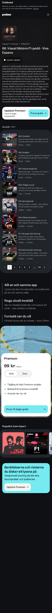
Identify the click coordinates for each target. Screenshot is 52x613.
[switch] (11, 373)
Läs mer (36, 8)
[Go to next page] (44, 267)
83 (39, 267)
